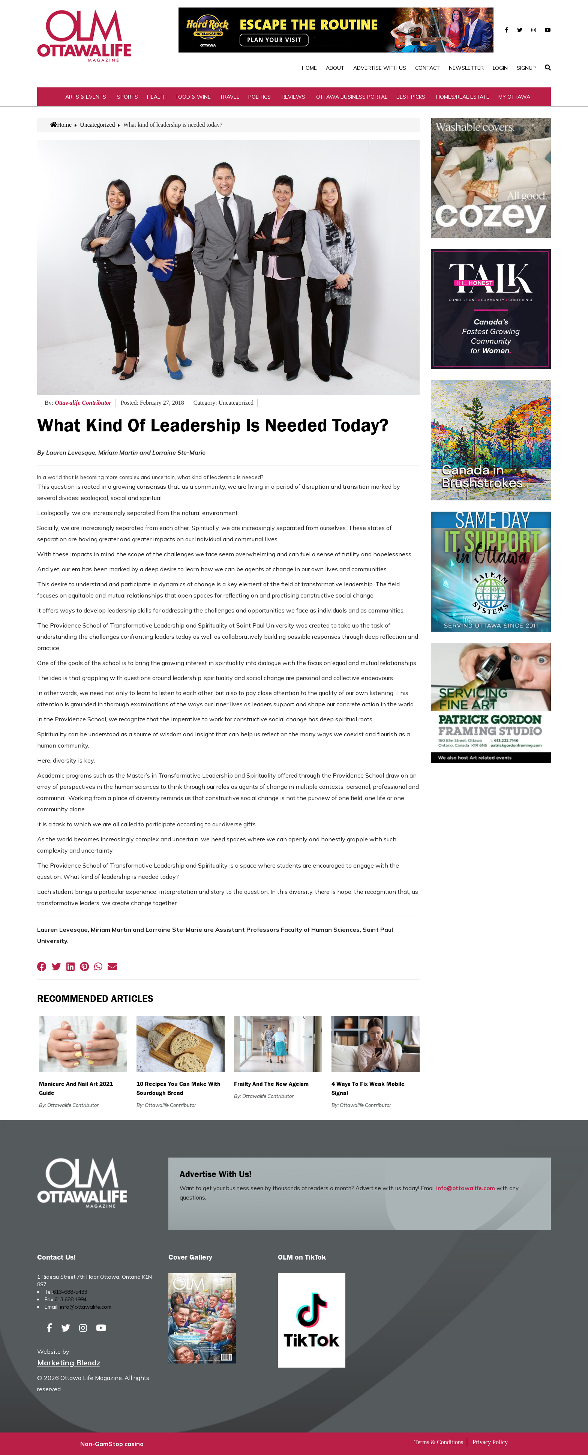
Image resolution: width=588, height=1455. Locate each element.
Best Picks (410, 96)
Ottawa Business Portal (351, 96)
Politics (259, 96)
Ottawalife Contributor (83, 402)
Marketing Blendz (68, 1362)
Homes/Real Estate (462, 96)
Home (309, 68)
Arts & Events (85, 96)
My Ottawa (514, 96)
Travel (229, 96)
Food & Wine (193, 96)
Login (500, 68)
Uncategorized (97, 125)
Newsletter (466, 68)
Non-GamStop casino (112, 1443)
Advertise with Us (379, 68)
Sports (127, 96)
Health (156, 96)
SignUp (526, 68)
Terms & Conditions (438, 1442)
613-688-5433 (70, 1291)
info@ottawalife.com (465, 1188)
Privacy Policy (490, 1442)
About (335, 68)
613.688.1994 (70, 1299)
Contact (427, 68)
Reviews (293, 96)
